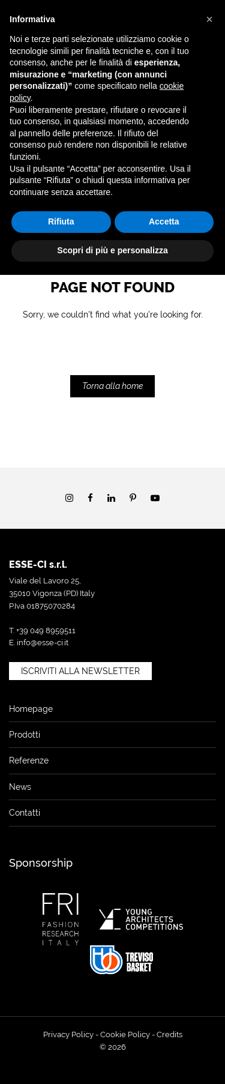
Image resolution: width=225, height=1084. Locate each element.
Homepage (31, 709)
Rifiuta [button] (61, 221)
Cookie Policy (125, 1034)
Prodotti (24, 734)
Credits (169, 1034)
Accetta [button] (164, 221)
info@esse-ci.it (42, 642)
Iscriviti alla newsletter (80, 671)
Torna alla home (112, 386)
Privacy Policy (68, 1034)
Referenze (29, 760)
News (20, 787)
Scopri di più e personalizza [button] (112, 250)
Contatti (24, 813)
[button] (209, 19)
